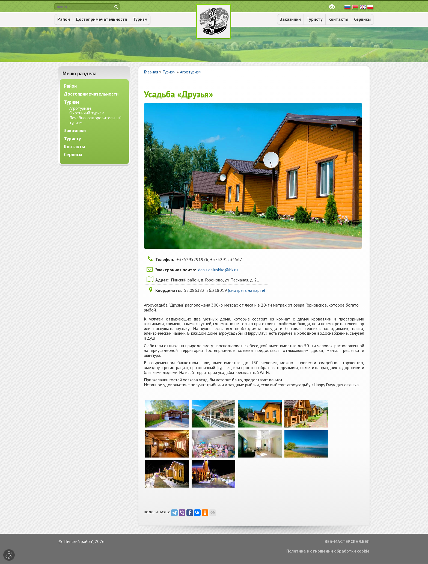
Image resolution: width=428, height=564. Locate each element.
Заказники (290, 19)
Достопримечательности (101, 19)
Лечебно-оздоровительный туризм (95, 120)
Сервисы (362, 19)
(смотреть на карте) (246, 290)
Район (63, 19)
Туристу (315, 19)
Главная (151, 72)
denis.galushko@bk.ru (218, 269)
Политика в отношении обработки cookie (328, 551)
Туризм (140, 19)
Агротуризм (190, 72)
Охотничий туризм (86, 112)
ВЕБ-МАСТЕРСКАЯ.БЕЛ (347, 541)
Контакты (338, 19)
